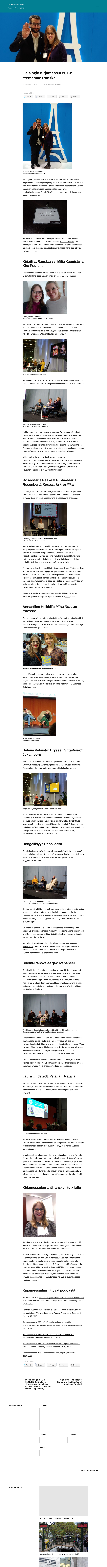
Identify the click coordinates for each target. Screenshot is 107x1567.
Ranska (59, 84)
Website (43, 1451)
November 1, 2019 (30, 84)
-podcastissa (44, 628)
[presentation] (56, 1466)
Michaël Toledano (67, 241)
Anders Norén (92, 1557)
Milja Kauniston (63, 276)
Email (73, 1438)
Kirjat (46, 84)
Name (42, 1438)
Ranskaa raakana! (31, 628)
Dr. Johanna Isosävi (16, 4)
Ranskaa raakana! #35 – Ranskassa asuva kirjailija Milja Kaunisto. (51, 1356)
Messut (52, 84)
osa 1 (67, 596)
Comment (44, 1408)
